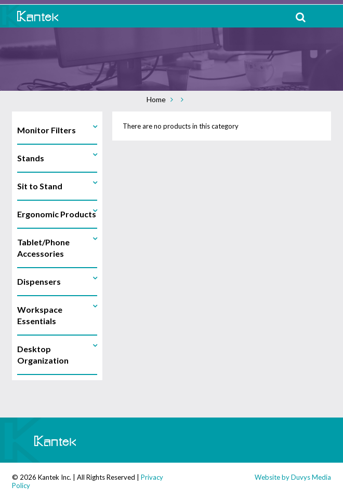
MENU (327, 16)
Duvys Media (311, 477)
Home (156, 99)
